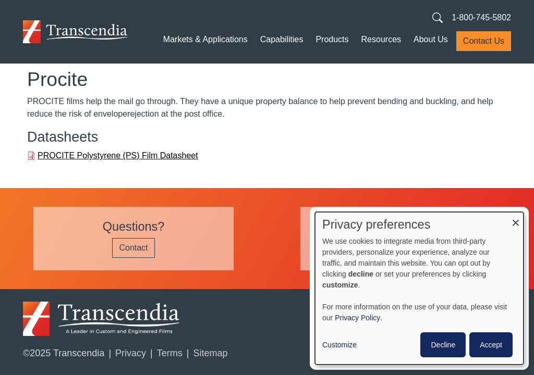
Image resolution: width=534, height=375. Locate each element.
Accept (491, 345)
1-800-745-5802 (481, 17)
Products (331, 39)
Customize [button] (339, 345)
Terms (170, 353)
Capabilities (282, 39)
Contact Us (483, 40)
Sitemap (210, 353)
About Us (431, 39)
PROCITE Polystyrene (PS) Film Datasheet (118, 155)
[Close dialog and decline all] (516, 218)
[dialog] (419, 288)
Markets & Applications (205, 39)
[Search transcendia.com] (437, 17)
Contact (133, 247)
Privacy (130, 353)
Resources (381, 39)
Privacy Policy (357, 318)
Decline (443, 345)
